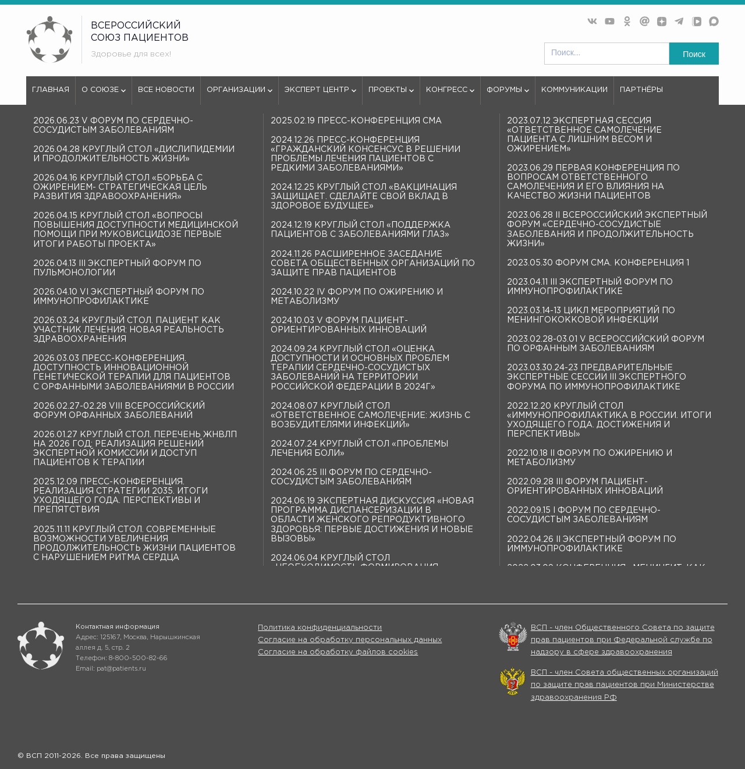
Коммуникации (574, 90)
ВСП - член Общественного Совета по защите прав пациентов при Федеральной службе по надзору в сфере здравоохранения (623, 640)
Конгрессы (488, 546)
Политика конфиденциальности (320, 628)
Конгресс (450, 95)
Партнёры (641, 90)
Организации (239, 95)
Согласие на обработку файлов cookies (338, 652)
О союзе (103, 95)
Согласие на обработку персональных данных (350, 640)
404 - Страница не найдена (121, 148)
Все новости (166, 90)
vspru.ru (41, 148)
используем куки (76, 412)
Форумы (508, 95)
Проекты (391, 95)
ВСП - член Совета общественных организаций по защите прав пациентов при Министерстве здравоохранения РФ (624, 685)
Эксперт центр (320, 95)
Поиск (694, 54)
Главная (50, 90)
